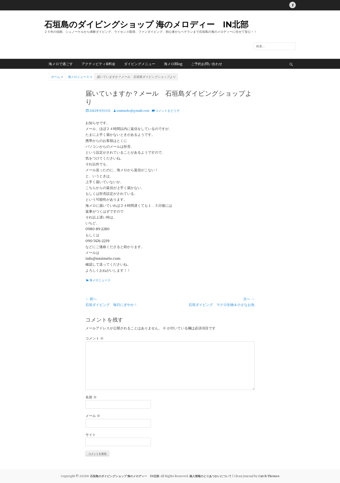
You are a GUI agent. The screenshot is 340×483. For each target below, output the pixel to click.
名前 (91, 397)
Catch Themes (269, 476)
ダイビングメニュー (139, 64)
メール (92, 416)
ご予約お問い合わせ (206, 64)
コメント (94, 338)
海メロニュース (80, 77)
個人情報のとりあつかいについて (210, 476)
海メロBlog (173, 64)
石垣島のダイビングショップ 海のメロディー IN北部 (146, 24)
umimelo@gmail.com (133, 111)
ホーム (57, 77)
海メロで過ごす (61, 64)
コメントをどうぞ (167, 111)
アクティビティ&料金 (98, 64)
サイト (90, 434)
